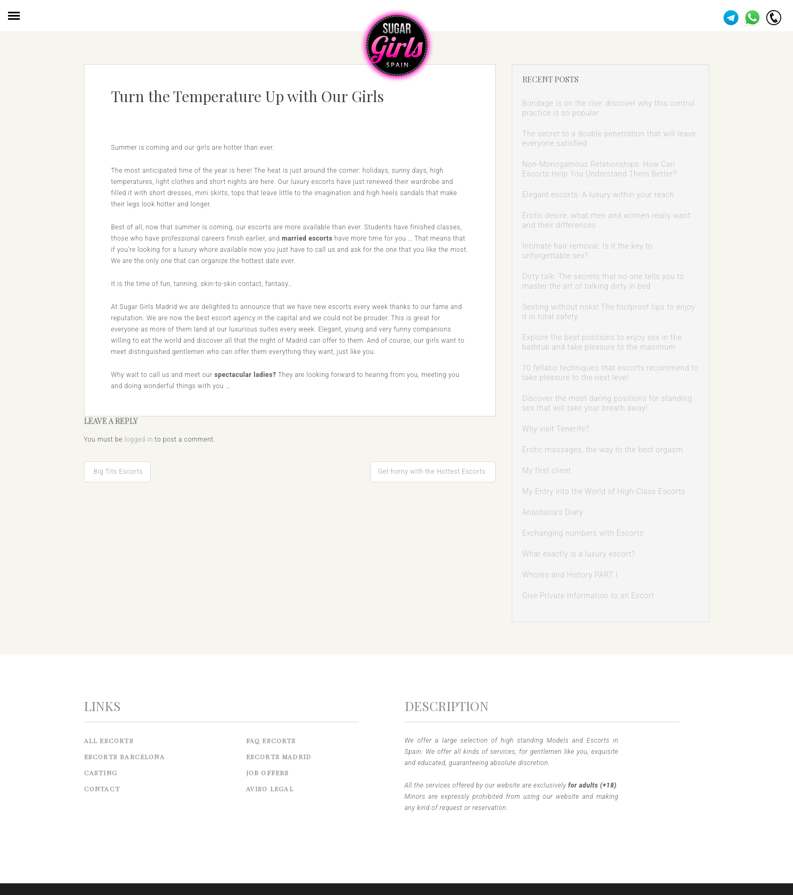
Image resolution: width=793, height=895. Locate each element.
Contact (102, 788)
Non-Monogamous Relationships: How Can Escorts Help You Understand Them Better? (599, 169)
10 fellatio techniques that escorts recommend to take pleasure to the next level (610, 373)
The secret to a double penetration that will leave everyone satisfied (609, 138)
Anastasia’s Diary (552, 512)
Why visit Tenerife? (555, 429)
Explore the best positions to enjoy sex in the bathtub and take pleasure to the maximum (602, 342)
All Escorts (109, 740)
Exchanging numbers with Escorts (583, 533)
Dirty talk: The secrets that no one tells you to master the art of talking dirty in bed (603, 281)
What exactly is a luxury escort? (578, 554)
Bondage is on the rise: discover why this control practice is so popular (608, 108)
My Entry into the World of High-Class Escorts (604, 491)
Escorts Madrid (279, 756)
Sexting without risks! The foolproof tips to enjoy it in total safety (609, 312)
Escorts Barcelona (124, 756)
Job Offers (267, 772)
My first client (547, 470)
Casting (100, 772)
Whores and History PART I (570, 574)
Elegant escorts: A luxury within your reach (598, 194)
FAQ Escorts (271, 740)
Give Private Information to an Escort (588, 595)
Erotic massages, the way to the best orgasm (602, 449)
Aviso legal (270, 788)
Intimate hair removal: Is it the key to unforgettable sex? (587, 251)
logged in (139, 439)
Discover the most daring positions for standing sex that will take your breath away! (607, 403)
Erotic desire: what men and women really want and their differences (606, 220)
